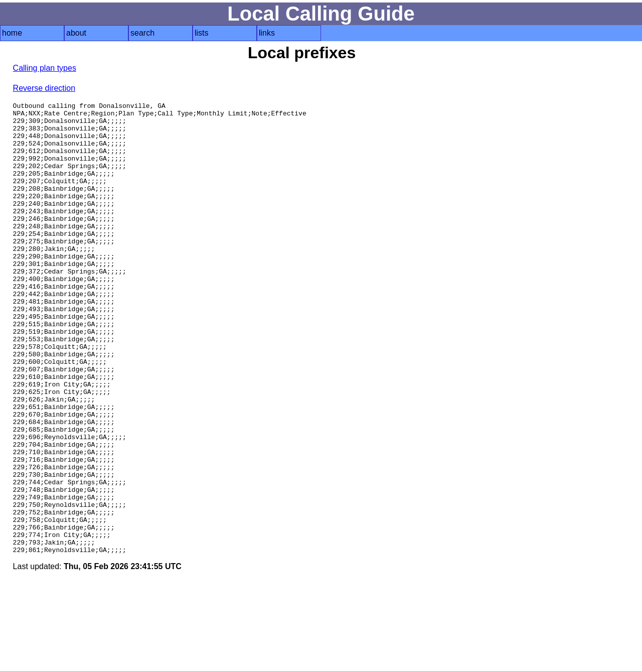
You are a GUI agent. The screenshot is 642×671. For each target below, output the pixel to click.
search (142, 33)
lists (202, 33)
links (267, 33)
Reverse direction (44, 88)
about (76, 33)
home (12, 33)
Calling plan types (44, 68)
